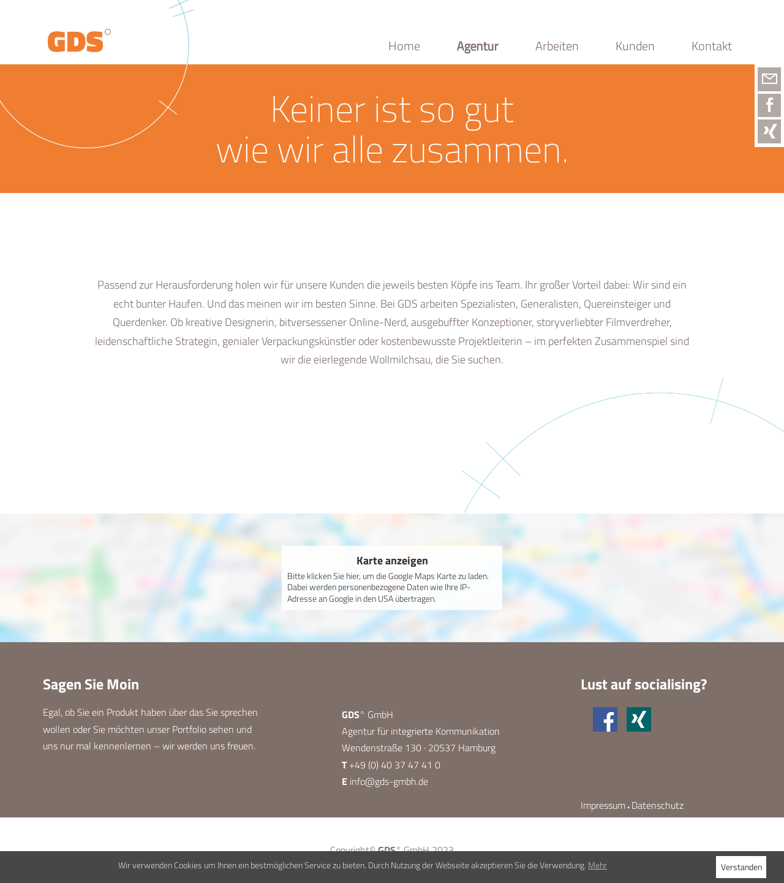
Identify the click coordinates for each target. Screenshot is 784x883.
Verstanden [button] (741, 867)
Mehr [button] (597, 864)
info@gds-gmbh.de (389, 781)
